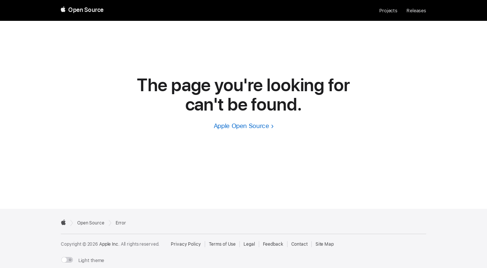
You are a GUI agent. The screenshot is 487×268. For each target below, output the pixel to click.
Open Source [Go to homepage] (90, 223)
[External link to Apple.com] (63, 222)
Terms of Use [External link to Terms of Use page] (222, 244)
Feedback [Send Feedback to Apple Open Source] (273, 244)
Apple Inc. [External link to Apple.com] (109, 244)
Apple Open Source (241, 126)
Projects (388, 10)
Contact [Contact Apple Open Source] (299, 244)
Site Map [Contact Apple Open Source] (324, 244)
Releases (416, 10)
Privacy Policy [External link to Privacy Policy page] (186, 244)
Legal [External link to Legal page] (249, 244)
